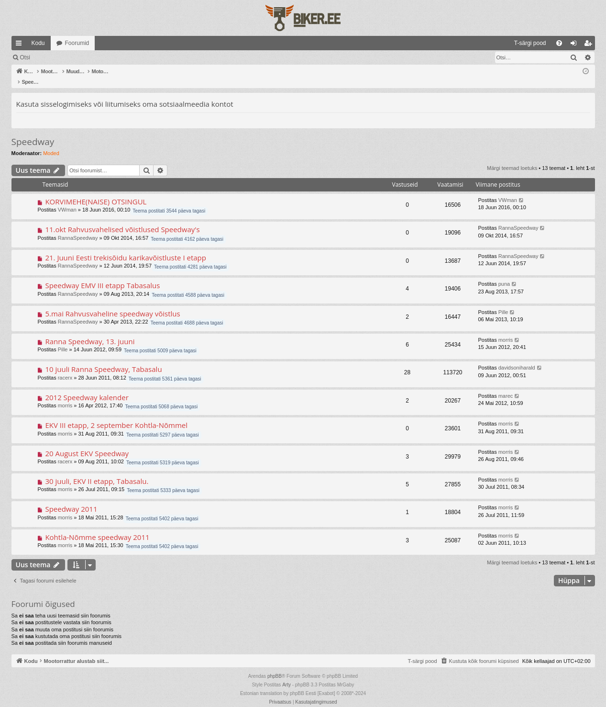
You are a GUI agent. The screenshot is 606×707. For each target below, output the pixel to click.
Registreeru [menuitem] (589, 45)
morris (505, 330)
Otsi (93, 57)
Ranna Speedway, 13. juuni (89, 331)
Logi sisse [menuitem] (575, 45)
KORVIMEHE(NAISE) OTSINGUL (95, 191)
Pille (503, 302)
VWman (67, 199)
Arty (286, 674)
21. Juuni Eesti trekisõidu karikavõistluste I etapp (125, 247)
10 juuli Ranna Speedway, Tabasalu (103, 359)
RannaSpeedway (78, 228)
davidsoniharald (516, 357)
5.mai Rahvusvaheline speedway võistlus (112, 303)
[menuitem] (452, 43)
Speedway (33, 131)
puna (504, 274)
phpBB (274, 666)
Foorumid (77, 43)
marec (505, 386)
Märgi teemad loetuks (47, 57)
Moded (51, 143)
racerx (65, 367)
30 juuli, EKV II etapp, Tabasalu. (96, 471)
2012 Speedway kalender (86, 387)
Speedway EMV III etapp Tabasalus (102, 275)
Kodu (38, 43)
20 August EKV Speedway (87, 443)
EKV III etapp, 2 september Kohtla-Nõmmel (116, 415)
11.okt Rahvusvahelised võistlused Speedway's (122, 219)
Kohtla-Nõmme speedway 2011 (97, 527)
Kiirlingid (20, 45)
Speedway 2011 (71, 499)
